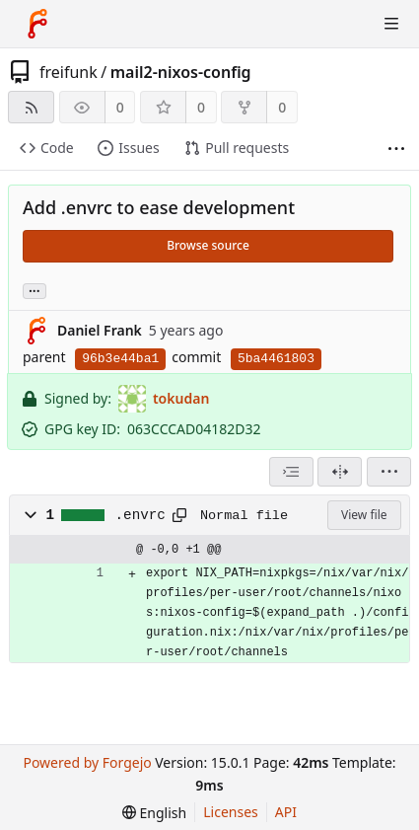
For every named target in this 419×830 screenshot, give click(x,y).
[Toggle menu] (391, 23)
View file (363, 514)
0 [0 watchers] (120, 107)
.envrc (140, 515)
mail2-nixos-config (180, 72)
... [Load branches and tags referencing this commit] (34, 289)
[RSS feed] (31, 107)
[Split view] (339, 472)
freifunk (68, 72)
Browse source (208, 245)
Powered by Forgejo (87, 762)
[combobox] (291, 472)
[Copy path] (179, 515)
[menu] (389, 472)
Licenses (230, 811)
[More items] (396, 148)
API (286, 811)
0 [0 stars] (201, 107)
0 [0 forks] (282, 107)
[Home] (37, 23)
